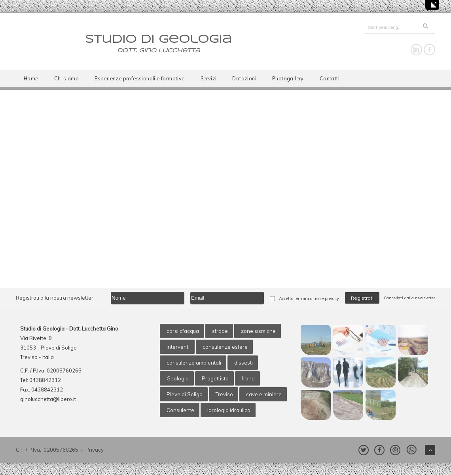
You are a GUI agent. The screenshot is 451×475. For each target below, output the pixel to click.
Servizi (209, 78)
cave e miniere (264, 394)
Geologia (177, 378)
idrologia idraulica (229, 410)
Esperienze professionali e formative (139, 78)
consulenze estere (225, 347)
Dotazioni (244, 78)
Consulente (180, 410)
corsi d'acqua (182, 331)
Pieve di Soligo (184, 394)
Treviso (224, 394)
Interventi (178, 347)
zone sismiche (258, 331)
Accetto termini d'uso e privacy (309, 298)
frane (248, 378)
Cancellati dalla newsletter (409, 297)
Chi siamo (66, 78)
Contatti (329, 78)
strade (220, 331)
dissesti (243, 362)
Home (31, 78)
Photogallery (288, 78)
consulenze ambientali (193, 362)
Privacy (94, 449)
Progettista (215, 378)
